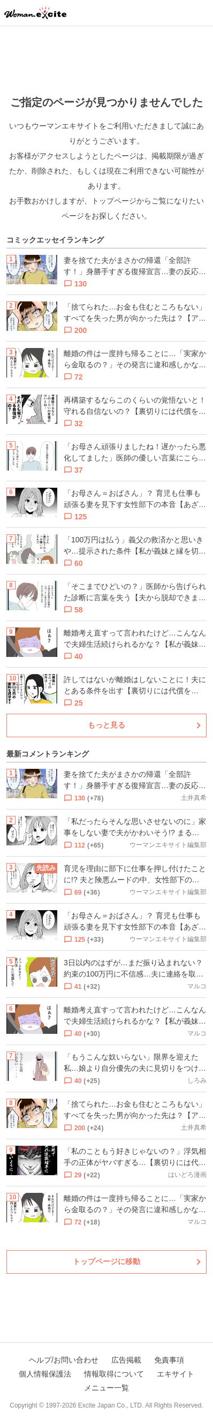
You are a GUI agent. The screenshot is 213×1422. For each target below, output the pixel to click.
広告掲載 (126, 1360)
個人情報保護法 (45, 1374)
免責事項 (169, 1360)
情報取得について (114, 1374)
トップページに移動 (106, 1261)
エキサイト (175, 1374)
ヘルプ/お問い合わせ (63, 1360)
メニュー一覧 (106, 1387)
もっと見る (106, 725)
